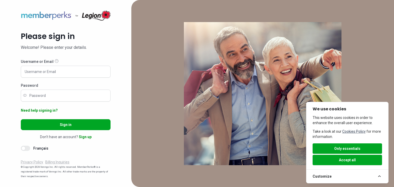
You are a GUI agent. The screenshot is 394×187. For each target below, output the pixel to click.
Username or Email (37, 61)
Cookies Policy (354, 131)
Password (29, 85)
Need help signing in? (39, 110)
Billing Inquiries (57, 162)
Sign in (66, 125)
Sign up (85, 137)
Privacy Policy (32, 162)
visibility (25, 96)
